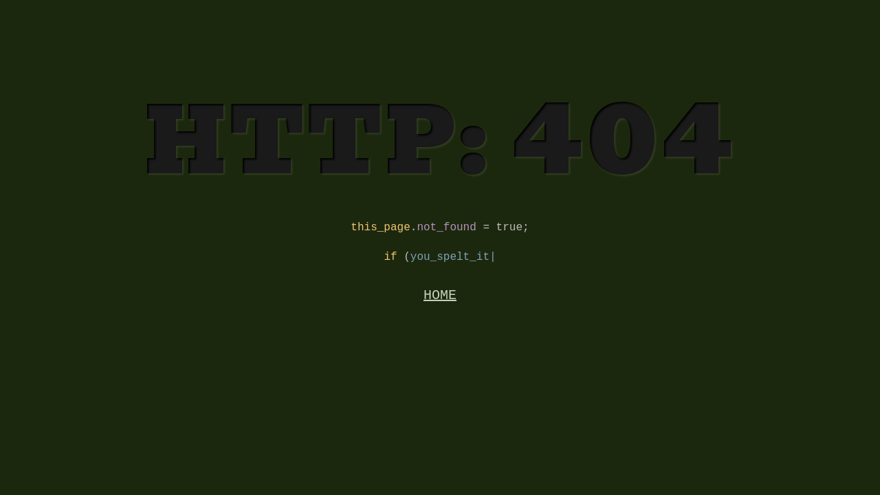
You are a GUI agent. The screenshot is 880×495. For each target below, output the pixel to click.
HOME (440, 302)
